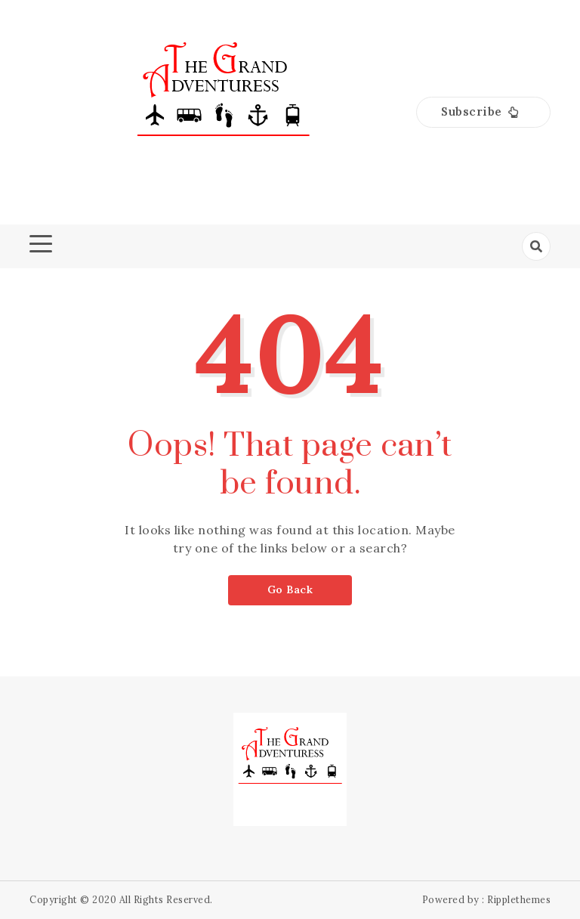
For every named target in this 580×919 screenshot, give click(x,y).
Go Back (290, 589)
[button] (483, 112)
